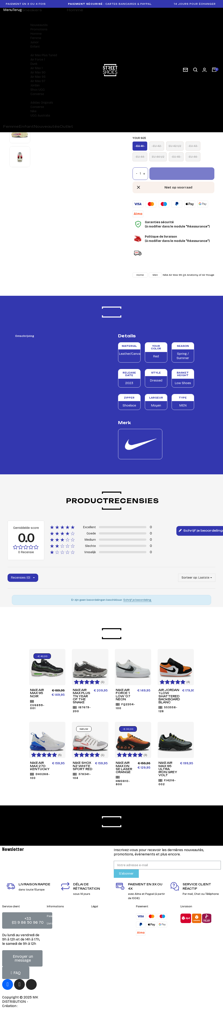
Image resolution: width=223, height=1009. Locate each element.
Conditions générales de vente (111, 916)
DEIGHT (25, 1006)
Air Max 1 (36, 68)
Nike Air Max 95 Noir (37, 693)
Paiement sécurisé (59, 916)
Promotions (38, 29)
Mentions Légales (102, 931)
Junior (34, 42)
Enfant (35, 46)
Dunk (33, 64)
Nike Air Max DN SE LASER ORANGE (124, 767)
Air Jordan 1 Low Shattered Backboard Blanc (169, 696)
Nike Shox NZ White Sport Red (82, 766)
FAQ (49, 931)
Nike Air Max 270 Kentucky (40, 766)
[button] (195, 70)
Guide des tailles (57, 938)
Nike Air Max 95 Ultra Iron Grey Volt (167, 769)
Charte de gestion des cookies (111, 938)
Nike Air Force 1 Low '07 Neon (123, 694)
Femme (35, 38)
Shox (34, 90)
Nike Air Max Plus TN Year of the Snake (81, 696)
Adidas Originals (41, 102)
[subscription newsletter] (185, 69)
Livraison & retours (59, 923)
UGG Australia (40, 115)
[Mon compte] (204, 70)
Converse (37, 94)
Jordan (35, 85)
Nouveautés (39, 25)
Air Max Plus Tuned (43, 55)
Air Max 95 (38, 77)
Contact (96, 923)
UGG (41, 90)
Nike (33, 111)
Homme (36, 34)
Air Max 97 (37, 81)
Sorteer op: (190, 577)
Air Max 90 (38, 72)
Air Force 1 (37, 59)
